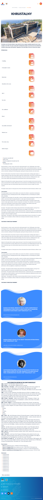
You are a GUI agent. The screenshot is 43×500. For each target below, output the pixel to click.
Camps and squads (22, 7)
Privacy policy (18, 498)
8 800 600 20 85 (5, 486)
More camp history (6, 474)
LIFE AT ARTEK (14, 7)
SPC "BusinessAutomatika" (38, 498)
